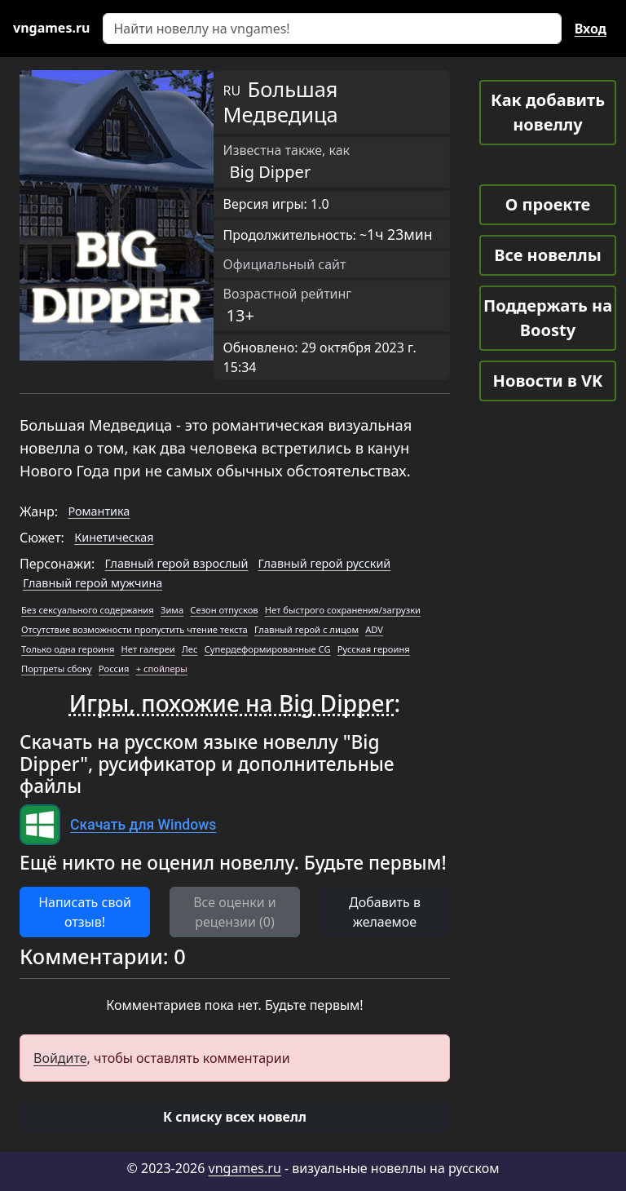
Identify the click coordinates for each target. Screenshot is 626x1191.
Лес (190, 649)
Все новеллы (548, 255)
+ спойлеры (161, 668)
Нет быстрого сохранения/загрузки (343, 610)
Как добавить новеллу (548, 112)
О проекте (547, 204)
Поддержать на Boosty (547, 317)
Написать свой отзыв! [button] (84, 912)
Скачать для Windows (143, 825)
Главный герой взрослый (177, 563)
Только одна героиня (67, 649)
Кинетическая (113, 537)
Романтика (99, 511)
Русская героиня (373, 649)
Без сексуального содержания (87, 610)
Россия (114, 668)
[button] (235, 1116)
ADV (374, 629)
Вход (590, 29)
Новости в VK (548, 381)
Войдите (60, 1058)
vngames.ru (245, 1168)
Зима (172, 610)
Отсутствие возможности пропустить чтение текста (134, 629)
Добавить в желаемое (385, 912)
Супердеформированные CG (268, 649)
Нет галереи (148, 649)
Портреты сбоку (56, 668)
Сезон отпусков (224, 610)
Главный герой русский (324, 563)
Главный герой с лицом (306, 629)
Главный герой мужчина (92, 583)
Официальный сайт (284, 264)
